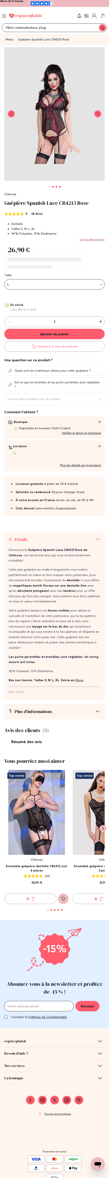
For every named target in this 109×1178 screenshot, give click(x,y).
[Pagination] (49, 187)
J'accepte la (38, 978)
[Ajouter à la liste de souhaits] (54, 346)
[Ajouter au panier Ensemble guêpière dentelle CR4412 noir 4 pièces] (30, 860)
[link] (87, 15)
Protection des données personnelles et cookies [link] (54, 1173)
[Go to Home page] (25, 16)
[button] (79, 15)
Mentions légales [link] (54, 1157)
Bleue (79, 642)
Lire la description (92, 239)
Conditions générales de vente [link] (54, 1165)
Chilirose (10, 194)
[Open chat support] (98, 1164)
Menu (9, 39)
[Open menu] (4, 16)
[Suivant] (102, 789)
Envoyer (87, 967)
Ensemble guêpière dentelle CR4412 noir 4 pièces (36, 829)
